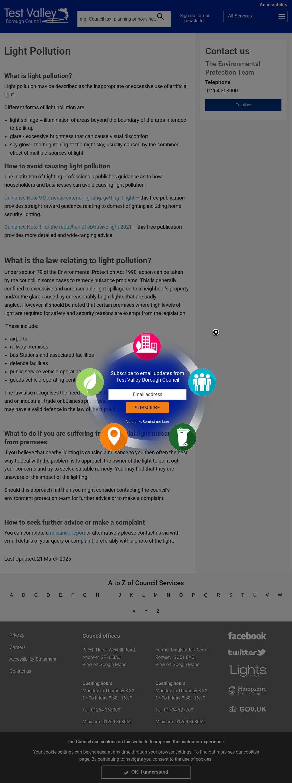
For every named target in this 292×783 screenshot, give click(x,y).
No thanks (134, 421)
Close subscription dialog (216, 332)
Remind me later (156, 421)
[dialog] (146, 391)
